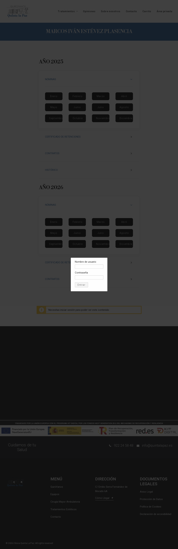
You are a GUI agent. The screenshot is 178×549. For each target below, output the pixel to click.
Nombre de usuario (85, 261)
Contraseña (81, 272)
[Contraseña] (89, 277)
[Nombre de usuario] (89, 267)
